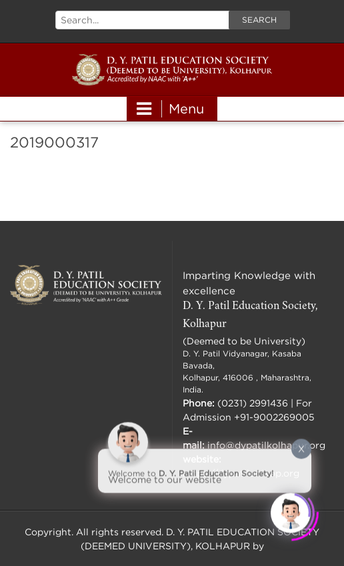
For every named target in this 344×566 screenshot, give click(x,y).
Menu (170, 108)
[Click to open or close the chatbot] (291, 513)
